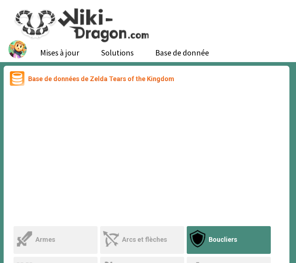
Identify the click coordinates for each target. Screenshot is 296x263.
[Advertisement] (146, 157)
